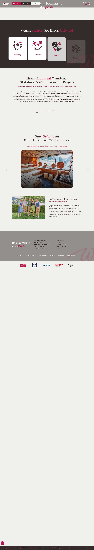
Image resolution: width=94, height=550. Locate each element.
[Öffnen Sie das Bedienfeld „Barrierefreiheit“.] (3, 543)
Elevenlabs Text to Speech (46, 476)
